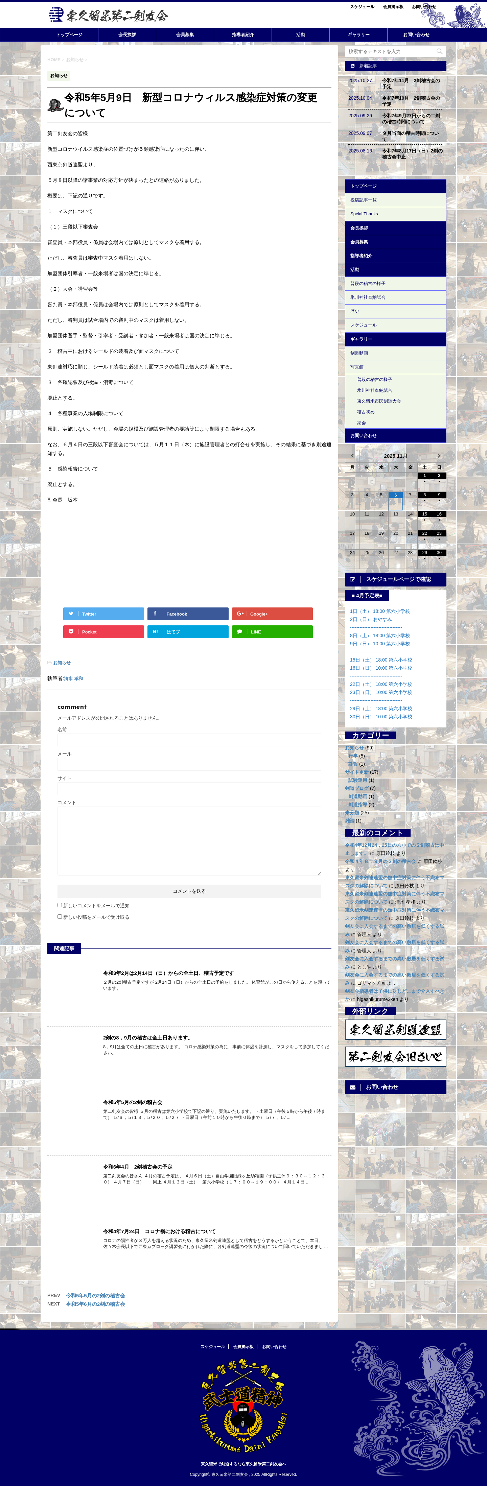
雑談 (349, 820)
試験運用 (357, 780)
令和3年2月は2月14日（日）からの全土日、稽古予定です (168, 973)
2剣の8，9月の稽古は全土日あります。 (148, 1037)
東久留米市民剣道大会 (379, 401)
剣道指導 (357, 804)
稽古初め (366, 411)
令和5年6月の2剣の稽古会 (95, 1304)
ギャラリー (359, 34)
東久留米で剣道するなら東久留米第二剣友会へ (243, 1464)
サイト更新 (357, 772)
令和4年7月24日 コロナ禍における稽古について (159, 1231)
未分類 (352, 812)
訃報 (353, 764)
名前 (62, 729)
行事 (353, 756)
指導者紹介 (243, 34)
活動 (300, 34)
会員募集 (185, 34)
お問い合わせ (424, 6)
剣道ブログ (357, 788)
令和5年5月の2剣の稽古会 (132, 1102)
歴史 (354, 311)
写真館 (357, 366)
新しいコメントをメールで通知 (96, 905)
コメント (66, 802)
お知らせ (62, 662)
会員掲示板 (393, 6)
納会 (361, 422)
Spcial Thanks (364, 213)
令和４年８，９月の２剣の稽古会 (380, 861)
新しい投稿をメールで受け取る (96, 917)
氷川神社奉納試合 (368, 297)
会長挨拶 (127, 34)
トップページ (69, 34)
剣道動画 (359, 353)
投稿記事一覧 (363, 199)
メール (64, 754)
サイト (64, 778)
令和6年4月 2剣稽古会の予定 (137, 1167)
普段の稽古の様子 (368, 283)
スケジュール (362, 6)
